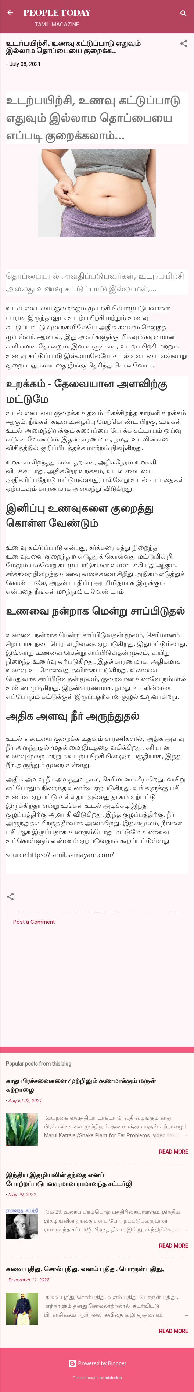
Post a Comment (34, 922)
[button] (183, 45)
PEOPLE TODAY (57, 12)
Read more (173, 1152)
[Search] (183, 15)
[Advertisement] (97, 984)
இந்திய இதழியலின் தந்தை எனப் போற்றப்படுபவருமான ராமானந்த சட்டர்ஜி (69, 1179)
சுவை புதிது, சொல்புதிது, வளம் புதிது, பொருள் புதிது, (85, 1268)
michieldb (113, 1378)
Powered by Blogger (97, 1363)
